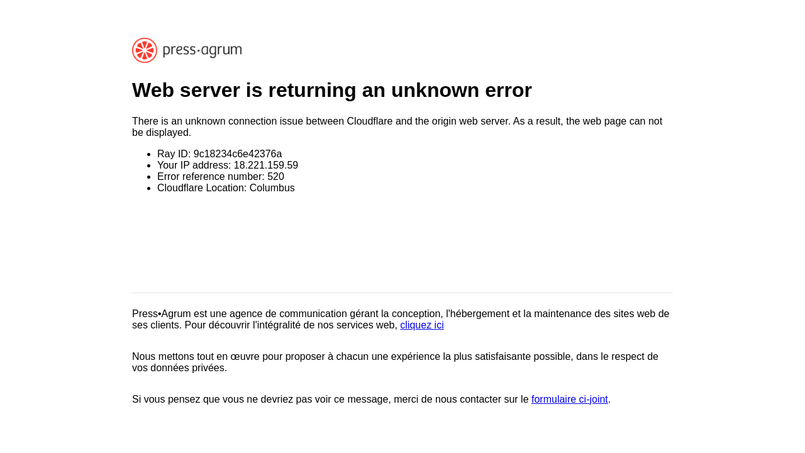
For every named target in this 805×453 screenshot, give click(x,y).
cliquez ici (421, 325)
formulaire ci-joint (569, 399)
